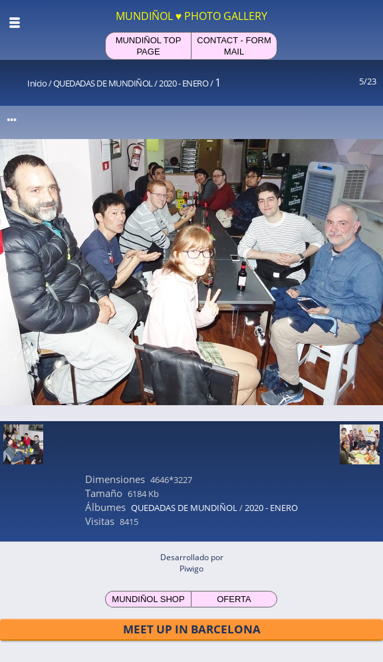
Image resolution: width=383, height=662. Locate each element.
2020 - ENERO (183, 83)
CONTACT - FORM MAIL (234, 46)
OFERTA (234, 599)
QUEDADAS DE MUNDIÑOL (103, 83)
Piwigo (191, 568)
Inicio (37, 83)
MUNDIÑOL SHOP (148, 599)
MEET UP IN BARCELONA (192, 629)
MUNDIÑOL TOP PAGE (149, 46)
